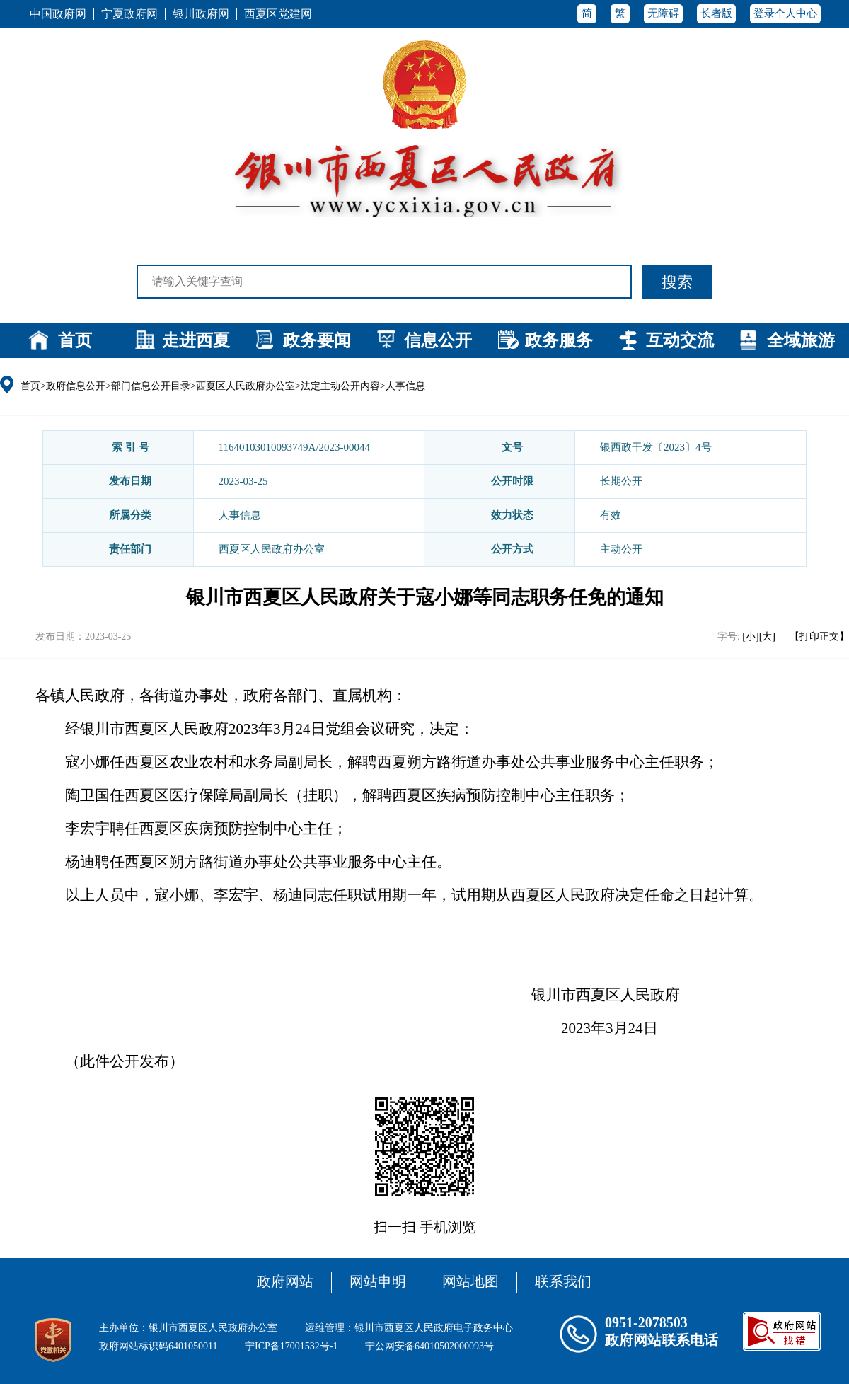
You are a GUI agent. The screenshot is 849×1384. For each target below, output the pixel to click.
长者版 (716, 13)
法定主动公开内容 (340, 386)
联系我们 (563, 1281)
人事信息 (405, 386)
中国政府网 (58, 14)
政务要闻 (317, 340)
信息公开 (438, 340)
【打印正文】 (819, 636)
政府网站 (285, 1281)
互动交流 (680, 340)
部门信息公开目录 (150, 386)
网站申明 (378, 1281)
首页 (75, 340)
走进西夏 (196, 340)
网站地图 (470, 1281)
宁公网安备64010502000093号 (429, 1346)
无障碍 (663, 13)
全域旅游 (801, 340)
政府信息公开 (75, 386)
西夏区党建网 (278, 14)
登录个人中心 (785, 13)
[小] (750, 636)
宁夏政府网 (129, 14)
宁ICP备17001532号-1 (291, 1346)
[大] (767, 636)
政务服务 (559, 340)
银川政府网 (201, 14)
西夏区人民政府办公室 (245, 386)
